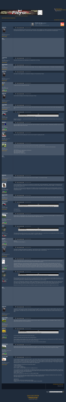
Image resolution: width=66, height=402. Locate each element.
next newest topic (55, 384)
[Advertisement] (16, 24)
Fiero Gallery (35, 397)
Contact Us (29, 395)
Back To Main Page (35, 395)
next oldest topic (60, 384)
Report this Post (20, 27)
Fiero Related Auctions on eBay (33, 398)
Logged (63, 31)
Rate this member (4, 36)
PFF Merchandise (31, 397)
